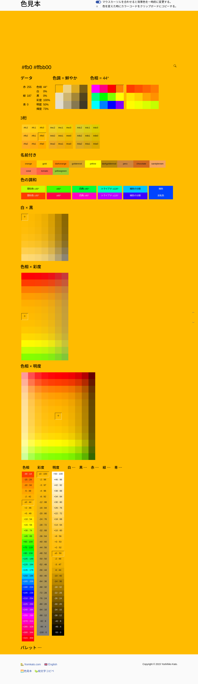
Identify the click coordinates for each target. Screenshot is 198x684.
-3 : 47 (58, 564)
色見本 (26, 671)
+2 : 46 (28, 508)
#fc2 (26, 127)
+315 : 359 (28, 638)
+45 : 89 (28, 536)
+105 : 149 (28, 558)
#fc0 (42, 127)
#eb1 (60, 135)
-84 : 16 (43, 609)
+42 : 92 (58, 485)
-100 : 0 (43, 632)
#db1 (87, 135)
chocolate (141, 163)
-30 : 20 (58, 604)
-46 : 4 (58, 626)
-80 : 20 (43, 604)
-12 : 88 (43, 502)
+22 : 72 (58, 513)
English (50, 664)
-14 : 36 (58, 581)
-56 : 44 (43, 570)
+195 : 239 (28, 593)
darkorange (60, 163)
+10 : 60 (58, 530)
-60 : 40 (43, 575)
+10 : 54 (28, 519)
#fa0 (42, 144)
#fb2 (26, 135)
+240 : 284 (28, 609)
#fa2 (26, 144)
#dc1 (87, 127)
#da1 (87, 144)
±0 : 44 (28, 502)
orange (28, 163)
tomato (44, 171)
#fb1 (34, 135)
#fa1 (34, 144)
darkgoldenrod (109, 163)
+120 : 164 (28, 564)
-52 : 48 (43, 564)
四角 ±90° (84, 189)
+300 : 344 (28, 632)
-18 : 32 (58, 587)
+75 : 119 (28, 547)
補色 (161, 189)
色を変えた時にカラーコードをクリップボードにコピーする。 (140, 6)
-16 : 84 (43, 508)
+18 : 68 (58, 519)
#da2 (79, 144)
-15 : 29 (28, 479)
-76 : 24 (43, 598)
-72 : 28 (43, 593)
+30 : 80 (58, 502)
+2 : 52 (58, 547)
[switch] (98, 2)
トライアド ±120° (110, 189)
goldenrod (77, 163)
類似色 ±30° (33, 189)
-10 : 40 (58, 575)
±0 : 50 (58, 553)
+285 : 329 (28, 626)
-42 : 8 (58, 621)
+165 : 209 (28, 581)
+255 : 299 (28, 615)
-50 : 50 (43, 558)
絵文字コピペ (44, 671)
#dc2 (79, 127)
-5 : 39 (28, 491)
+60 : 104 (28, 541)
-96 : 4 (43, 626)
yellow (93, 163)
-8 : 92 (43, 496)
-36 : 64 (43, 536)
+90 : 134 (28, 553)
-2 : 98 (43, 479)
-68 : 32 (43, 587)
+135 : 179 (28, 570)
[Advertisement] (99, 36)
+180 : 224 (28, 587)
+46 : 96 (58, 479)
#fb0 (42, 135)
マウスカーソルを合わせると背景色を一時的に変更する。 (137, 2)
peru (125, 163)
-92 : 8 (43, 621)
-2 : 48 (58, 558)
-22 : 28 (58, 593)
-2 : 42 (28, 496)
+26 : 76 (58, 508)
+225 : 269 (28, 604)
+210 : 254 (28, 598)
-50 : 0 (58, 632)
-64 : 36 (43, 581)
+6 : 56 (58, 536)
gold (44, 163)
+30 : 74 (28, 530)
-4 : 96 (43, 491)
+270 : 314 (28, 621)
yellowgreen (61, 171)
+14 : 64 (58, 525)
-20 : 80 (43, 513)
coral (28, 171)
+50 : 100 (58, 474)
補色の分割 (135, 189)
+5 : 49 (28, 513)
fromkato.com (30, 664)
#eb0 (68, 135)
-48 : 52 (43, 553)
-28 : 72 (43, 525)
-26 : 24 (58, 598)
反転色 (161, 195)
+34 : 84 (58, 496)
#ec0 (68, 127)
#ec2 (52, 127)
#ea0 (68, 144)
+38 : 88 (58, 491)
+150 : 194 (28, 575)
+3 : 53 (58, 541)
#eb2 (52, 135)
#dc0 (95, 127)
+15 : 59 (28, 525)
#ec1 (60, 127)
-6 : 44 (58, 570)
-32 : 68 (43, 530)
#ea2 (52, 144)
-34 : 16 (58, 609)
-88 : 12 (43, 615)
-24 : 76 (43, 519)
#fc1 (34, 127)
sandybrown (157, 163)
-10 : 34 (28, 485)
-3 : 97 (43, 485)
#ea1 (60, 144)
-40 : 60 (43, 541)
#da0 (95, 144)
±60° (58, 189)
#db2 (79, 135)
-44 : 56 (43, 547)
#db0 (95, 135)
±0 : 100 (43, 474)
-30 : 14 (28, 474)
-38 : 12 (58, 615)
